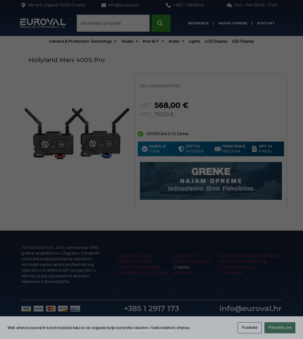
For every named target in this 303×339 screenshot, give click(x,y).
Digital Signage (236, 267)
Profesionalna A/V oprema (249, 256)
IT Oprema (230, 273)
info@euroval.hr (250, 308)
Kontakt (266, 23)
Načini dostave (135, 261)
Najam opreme (232, 23)
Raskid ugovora (192, 261)
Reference (198, 23)
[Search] (161, 23)
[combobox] (113, 23)
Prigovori (185, 256)
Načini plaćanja (136, 256)
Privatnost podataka (143, 273)
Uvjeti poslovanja (139, 267)
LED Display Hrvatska (242, 261)
